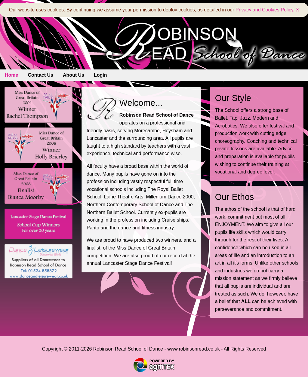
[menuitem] (11, 75)
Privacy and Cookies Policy (264, 9)
